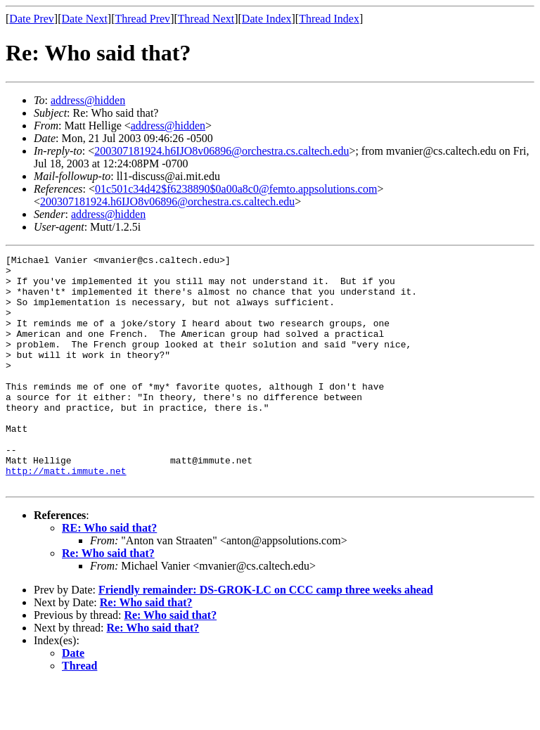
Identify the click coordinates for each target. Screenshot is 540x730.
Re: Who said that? (108, 600)
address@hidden (88, 100)
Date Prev (31, 19)
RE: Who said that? (109, 574)
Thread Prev (142, 19)
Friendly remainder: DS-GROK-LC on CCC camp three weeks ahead (265, 636)
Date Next (85, 19)
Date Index (267, 19)
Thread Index (329, 19)
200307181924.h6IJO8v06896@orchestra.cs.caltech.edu (221, 151)
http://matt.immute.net (66, 514)
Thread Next (206, 19)
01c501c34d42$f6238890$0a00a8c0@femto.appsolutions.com (236, 189)
